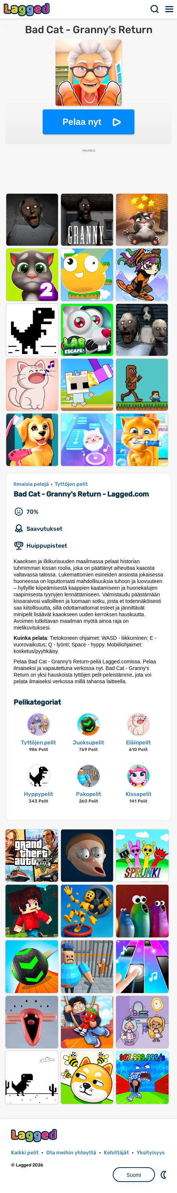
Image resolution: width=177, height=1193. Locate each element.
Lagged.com (35, 1135)
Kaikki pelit (25, 1153)
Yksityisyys (151, 1153)
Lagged (27, 9)
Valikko (169, 9)
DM (164, 1174)
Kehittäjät (116, 1153)
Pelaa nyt (81, 122)
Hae (155, 9)
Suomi (134, 1175)
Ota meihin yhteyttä (71, 1153)
